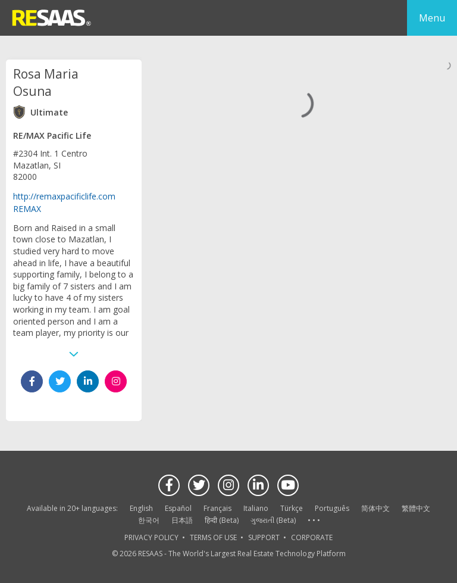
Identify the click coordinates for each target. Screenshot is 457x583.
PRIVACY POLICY (151, 537)
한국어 (148, 520)
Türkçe (291, 508)
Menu (432, 17)
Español (178, 508)
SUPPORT (264, 537)
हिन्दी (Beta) (222, 520)
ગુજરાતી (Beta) (273, 520)
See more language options (314, 521)
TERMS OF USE (213, 537)
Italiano (255, 508)
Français (217, 508)
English (141, 508)
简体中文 (375, 508)
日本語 (182, 520)
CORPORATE (312, 537)
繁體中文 (416, 508)
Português (332, 508)
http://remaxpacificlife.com (64, 196)
